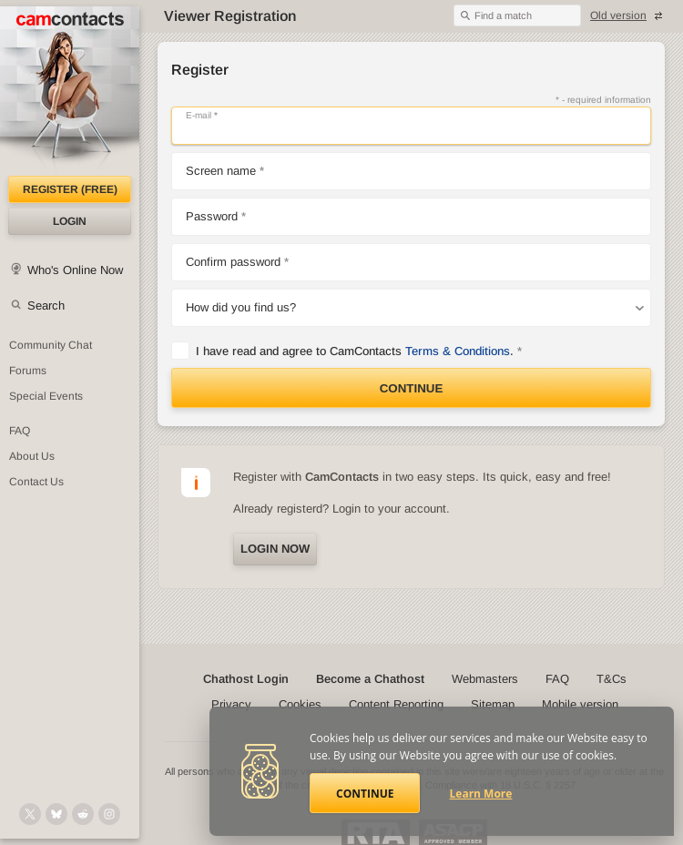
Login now (275, 548)
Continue (411, 388)
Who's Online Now (75, 270)
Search (46, 305)
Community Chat (50, 345)
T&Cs (611, 679)
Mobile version (580, 704)
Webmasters (485, 679)
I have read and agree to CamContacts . (355, 351)
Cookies (300, 704)
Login (70, 221)
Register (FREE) (70, 189)
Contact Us (36, 481)
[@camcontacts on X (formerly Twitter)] (30, 814)
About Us (32, 456)
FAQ (19, 430)
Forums (27, 370)
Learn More (481, 793)
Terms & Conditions (457, 351)
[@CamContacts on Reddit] (83, 814)
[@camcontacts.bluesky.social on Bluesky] (56, 814)
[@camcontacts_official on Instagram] (109, 814)
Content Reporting (396, 704)
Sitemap (493, 704)
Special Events (46, 396)
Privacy (231, 704)
